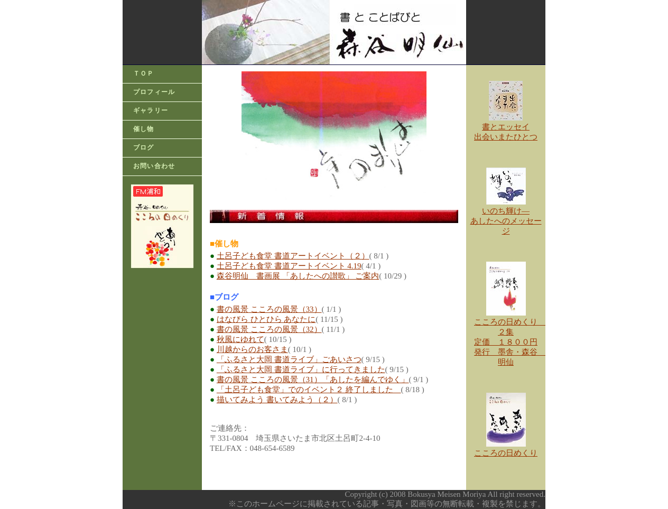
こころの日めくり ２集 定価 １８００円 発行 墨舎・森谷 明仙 (509, 338)
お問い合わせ (154, 166)
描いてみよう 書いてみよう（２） (277, 399)
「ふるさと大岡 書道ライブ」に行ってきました (301, 369)
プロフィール (154, 92)
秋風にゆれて (240, 339)
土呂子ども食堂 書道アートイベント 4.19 (289, 266)
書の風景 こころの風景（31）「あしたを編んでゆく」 (313, 379)
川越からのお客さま (252, 349)
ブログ (143, 147)
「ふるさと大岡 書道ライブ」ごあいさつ (289, 359)
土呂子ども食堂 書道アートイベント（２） (293, 256)
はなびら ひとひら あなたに (266, 319)
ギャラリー (150, 110)
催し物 (143, 129)
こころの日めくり (505, 453)
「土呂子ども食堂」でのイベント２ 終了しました (309, 389)
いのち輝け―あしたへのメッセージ (506, 221)
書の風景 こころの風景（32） (269, 329)
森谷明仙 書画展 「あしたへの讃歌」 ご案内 (298, 276)
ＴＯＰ (143, 73)
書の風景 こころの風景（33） (269, 309)
